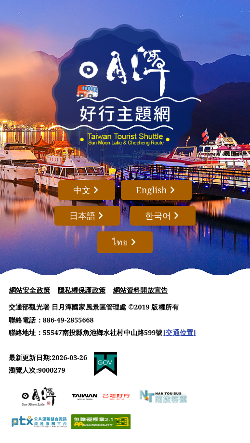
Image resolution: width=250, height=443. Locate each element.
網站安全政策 (29, 290)
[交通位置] (179, 332)
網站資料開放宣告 (140, 290)
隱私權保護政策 (81, 290)
